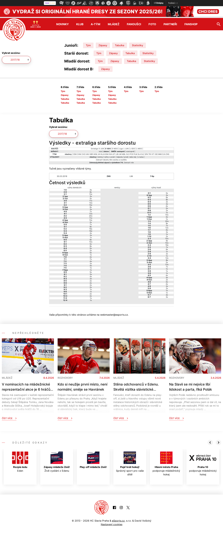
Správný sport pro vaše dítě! (130, 462)
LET (113, 153)
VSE (156, 153)
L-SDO (132, 147)
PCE (131, 153)
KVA (110, 153)
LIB (117, 153)
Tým (88, 44)
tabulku (106, 159)
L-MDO (139, 147)
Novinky (62, 23)
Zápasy (102, 44)
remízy (100, 156)
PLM (135, 153)
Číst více (9, 417)
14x (90, 202)
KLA (102, 153)
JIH (99, 153)
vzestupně (130, 150)
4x (91, 189)
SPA (146, 153)
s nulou (140, 156)
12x (90, 193)
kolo (100, 150)
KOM (106, 153)
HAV (87, 153)
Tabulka (119, 44)
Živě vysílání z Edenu (57, 460)
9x (167, 239)
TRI (149, 153)
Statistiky (137, 44)
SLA (139, 153)
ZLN (163, 153)
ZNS (167, 153)
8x (91, 191)
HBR (91, 153)
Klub (79, 23)
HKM (95, 153)
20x (166, 220)
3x (91, 195)
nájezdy (120, 156)
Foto (152, 23)
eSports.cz (118, 519)
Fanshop (191, 23)
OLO (127, 153)
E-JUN (101, 147)
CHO (83, 153)
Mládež (113, 23)
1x (91, 236)
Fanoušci (134, 23)
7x (91, 210)
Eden (20, 460)
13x (90, 212)
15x (90, 204)
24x (90, 215)
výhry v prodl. (109, 156)
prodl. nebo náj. (130, 156)
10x (90, 241)
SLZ (142, 153)
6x (91, 206)
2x (91, 221)
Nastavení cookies (111, 523)
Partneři (170, 23)
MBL (124, 153)
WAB (160, 153)
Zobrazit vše (129, 161)
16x (90, 228)
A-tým (95, 23)
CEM (75, 153)
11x (90, 199)
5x (91, 197)
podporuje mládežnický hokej (166, 462)
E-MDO (115, 147)
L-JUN (126, 147)
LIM (120, 153)
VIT (152, 153)
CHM (79, 153)
